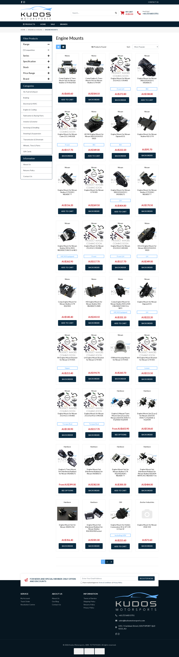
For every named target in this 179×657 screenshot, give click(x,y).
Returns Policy (29, 170)
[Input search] (92, 13)
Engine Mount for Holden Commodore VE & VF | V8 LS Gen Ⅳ (120, 527)
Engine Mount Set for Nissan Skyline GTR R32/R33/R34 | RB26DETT (120, 472)
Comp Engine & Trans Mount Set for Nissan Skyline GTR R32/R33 (67, 80)
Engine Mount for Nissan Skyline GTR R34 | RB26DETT (147, 192)
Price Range (36, 73)
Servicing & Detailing (31, 128)
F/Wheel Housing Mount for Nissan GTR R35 (120, 359)
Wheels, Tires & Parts (31, 145)
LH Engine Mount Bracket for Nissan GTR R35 (94, 359)
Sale (53, 24)
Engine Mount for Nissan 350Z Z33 (147, 526)
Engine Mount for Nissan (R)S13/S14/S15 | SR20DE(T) (147, 80)
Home (43, 24)
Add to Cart (67, 100)
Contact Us (27, 176)
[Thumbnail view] (58, 47)
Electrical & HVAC (30, 104)
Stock (36, 67)
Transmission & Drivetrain (33, 139)
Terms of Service (90, 598)
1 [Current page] (103, 562)
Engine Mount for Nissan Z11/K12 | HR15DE (120, 247)
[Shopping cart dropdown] (126, 13)
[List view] (63, 47)
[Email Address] (109, 578)
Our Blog (55, 601)
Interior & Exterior (30, 122)
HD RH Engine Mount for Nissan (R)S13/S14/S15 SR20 (94, 136)
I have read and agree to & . (101, 583)
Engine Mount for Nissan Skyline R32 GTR (147, 135)
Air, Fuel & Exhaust (30, 92)
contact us (153, 2)
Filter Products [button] (30, 38)
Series (36, 55)
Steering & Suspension (32, 133)
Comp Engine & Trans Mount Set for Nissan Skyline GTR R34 (94, 80)
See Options (120, 435)
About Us (27, 164)
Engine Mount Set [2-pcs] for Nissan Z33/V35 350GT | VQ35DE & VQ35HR (147, 416)
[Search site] (116, 13)
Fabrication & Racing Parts (33, 116)
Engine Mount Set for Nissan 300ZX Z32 (67, 526)
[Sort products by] (145, 47)
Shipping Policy (89, 601)
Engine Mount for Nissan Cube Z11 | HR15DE (67, 135)
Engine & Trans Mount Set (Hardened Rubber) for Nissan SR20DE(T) (67, 471)
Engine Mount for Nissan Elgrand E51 (120, 135)
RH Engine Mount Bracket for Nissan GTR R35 (67, 359)
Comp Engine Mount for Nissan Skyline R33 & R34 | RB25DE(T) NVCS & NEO (120, 305)
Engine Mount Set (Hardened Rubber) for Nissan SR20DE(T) (94, 471)
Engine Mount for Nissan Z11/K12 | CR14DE (120, 79)
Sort (128, 47)
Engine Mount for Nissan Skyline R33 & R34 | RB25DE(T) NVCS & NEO (67, 248)
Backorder (94, 100)
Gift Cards (27, 151)
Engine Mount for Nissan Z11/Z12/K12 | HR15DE (94, 414)
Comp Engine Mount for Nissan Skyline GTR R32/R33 (67, 304)
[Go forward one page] (111, 562)
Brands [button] (63, 24)
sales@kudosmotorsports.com (132, 620)
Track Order (25, 601)
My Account (25, 598)
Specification (36, 61)
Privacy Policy (117, 582)
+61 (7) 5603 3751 (150, 13)
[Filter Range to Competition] (36, 50)
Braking (26, 98)
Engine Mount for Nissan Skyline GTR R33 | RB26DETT (67, 192)
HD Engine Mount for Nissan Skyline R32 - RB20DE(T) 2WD (94, 304)
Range (36, 44)
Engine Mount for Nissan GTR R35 (94, 191)
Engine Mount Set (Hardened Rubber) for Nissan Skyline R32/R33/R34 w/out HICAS (94, 529)
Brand (36, 79)
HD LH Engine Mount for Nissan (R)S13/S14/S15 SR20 (147, 248)
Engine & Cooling (30, 110)
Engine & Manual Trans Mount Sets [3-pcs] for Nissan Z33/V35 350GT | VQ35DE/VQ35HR (120, 416)
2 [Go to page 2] (107, 562)
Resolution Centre (28, 605)
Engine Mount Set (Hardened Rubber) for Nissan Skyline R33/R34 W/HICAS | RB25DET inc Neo (147, 473)
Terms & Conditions (105, 582)
